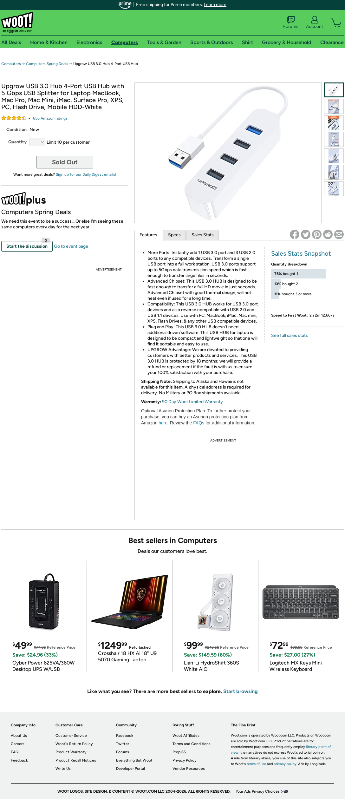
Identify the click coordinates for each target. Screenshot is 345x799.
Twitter (122, 744)
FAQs (198, 422)
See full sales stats (289, 335)
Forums (290, 22)
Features (148, 235)
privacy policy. (285, 764)
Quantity (17, 142)
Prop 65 (179, 752)
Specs (174, 235)
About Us (19, 735)
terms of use (256, 764)
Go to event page (71, 246)
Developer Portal (130, 768)
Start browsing (240, 691)
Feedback (19, 760)
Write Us (63, 768)
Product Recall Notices (75, 760)
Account (314, 22)
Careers (17, 744)
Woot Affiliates (185, 735)
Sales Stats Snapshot (301, 253)
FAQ (14, 752)
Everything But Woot (134, 760)
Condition (16, 129)
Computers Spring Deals (47, 64)
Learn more (215, 4)
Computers (11, 64)
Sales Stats (203, 235)
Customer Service (71, 735)
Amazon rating (50, 118)
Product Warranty (70, 752)
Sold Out (65, 162)
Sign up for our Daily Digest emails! (86, 174)
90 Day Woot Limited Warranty (192, 401)
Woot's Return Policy (74, 744)
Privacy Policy (184, 760)
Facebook (124, 735)
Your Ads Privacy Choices (258, 791)
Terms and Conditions (191, 744)
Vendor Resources (188, 768)
